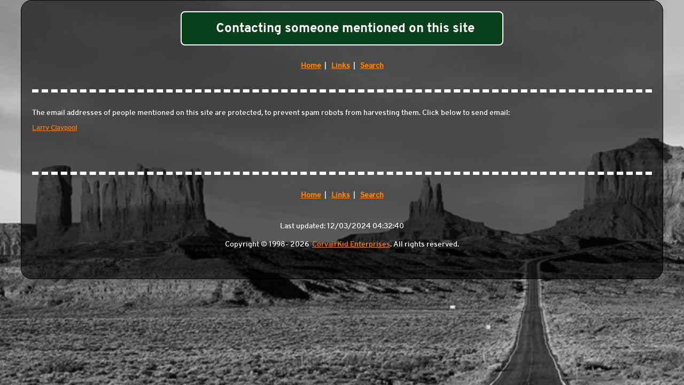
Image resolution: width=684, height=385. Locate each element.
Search (372, 65)
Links (340, 65)
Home (311, 65)
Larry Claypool (54, 127)
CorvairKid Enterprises (351, 244)
